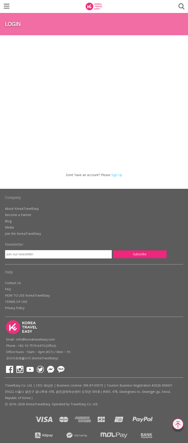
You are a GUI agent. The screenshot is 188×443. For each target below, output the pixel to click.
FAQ (8, 289)
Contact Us (13, 283)
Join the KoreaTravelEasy (23, 233)
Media (9, 227)
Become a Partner (18, 215)
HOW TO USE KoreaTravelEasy (27, 295)
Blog (8, 221)
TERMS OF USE (16, 301)
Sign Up (116, 175)
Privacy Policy (15, 308)
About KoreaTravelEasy (22, 208)
